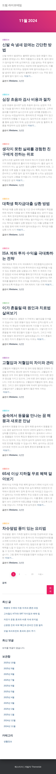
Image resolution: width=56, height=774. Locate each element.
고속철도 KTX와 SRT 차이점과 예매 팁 (22, 613)
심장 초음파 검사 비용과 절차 (26, 99)
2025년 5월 (9, 691)
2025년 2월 (9, 709)
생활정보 (5, 40)
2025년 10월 (10, 662)
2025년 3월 (9, 703)
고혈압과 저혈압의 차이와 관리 (27, 362)
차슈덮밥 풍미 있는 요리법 (24, 528)
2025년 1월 (9, 714)
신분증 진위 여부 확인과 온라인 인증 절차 (23, 625)
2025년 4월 (9, 697)
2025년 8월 (9, 674)
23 (32, 574)
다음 (40, 574)
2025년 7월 (9, 680)
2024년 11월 (10, 726)
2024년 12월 (10, 720)
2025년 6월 (9, 685)
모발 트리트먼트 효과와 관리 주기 (19, 631)
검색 (4, 583)
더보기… (28, 76)
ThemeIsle (36, 767)
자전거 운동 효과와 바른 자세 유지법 (21, 619)
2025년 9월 (9, 668)
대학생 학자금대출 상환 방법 (26, 203)
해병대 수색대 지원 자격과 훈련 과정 (21, 608)
